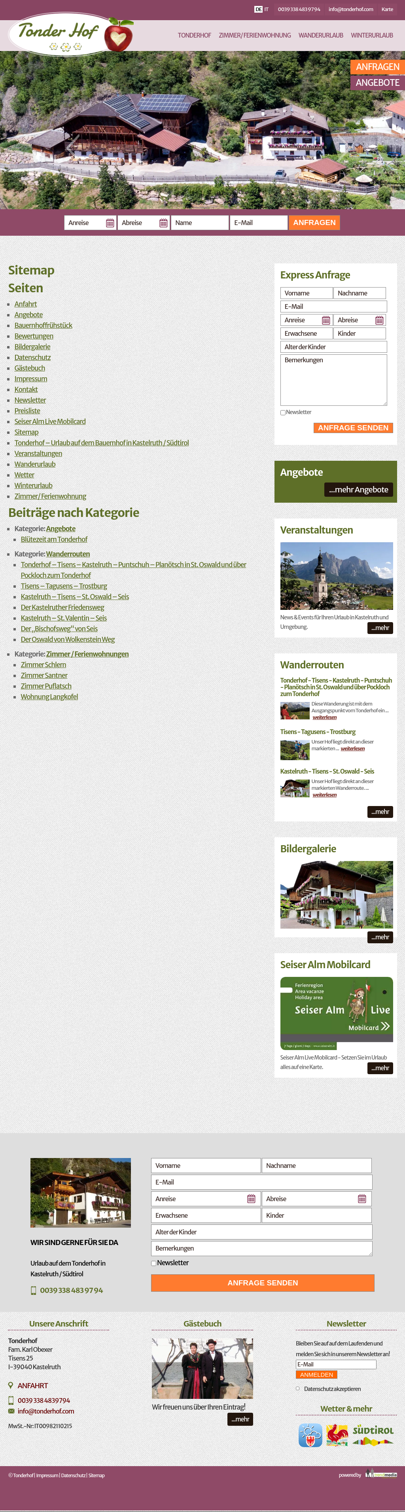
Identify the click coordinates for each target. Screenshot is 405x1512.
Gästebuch (29, 368)
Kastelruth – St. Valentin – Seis (63, 618)
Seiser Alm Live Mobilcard (49, 421)
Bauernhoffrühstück (43, 325)
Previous (72, 148)
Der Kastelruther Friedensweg (62, 607)
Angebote (377, 82)
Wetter (24, 475)
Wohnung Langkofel (49, 697)
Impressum (30, 379)
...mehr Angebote (358, 489)
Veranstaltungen (38, 453)
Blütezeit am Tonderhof (54, 539)
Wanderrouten (68, 554)
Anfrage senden (353, 428)
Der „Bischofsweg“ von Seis (59, 628)
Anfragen (314, 222)
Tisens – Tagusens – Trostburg (64, 586)
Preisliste (27, 411)
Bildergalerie (32, 347)
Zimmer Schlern (43, 664)
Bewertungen (33, 336)
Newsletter (29, 400)
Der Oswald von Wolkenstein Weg (67, 639)
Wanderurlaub (321, 35)
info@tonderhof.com (351, 9)
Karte (387, 9)
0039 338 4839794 (43, 1400)
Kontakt (26, 389)
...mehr (380, 628)
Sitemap (26, 432)
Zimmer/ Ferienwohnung (255, 35)
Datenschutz (32, 357)
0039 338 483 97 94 (299, 9)
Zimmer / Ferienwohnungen (87, 654)
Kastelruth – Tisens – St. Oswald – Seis (75, 596)
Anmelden (316, 1374)
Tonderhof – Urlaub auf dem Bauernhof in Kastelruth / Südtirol (101, 443)
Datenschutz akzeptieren (332, 1389)
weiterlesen (325, 717)
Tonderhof (194, 35)
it (266, 9)
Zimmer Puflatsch (46, 686)
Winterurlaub (372, 35)
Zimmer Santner (44, 675)
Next (344, 148)
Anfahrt (25, 304)
